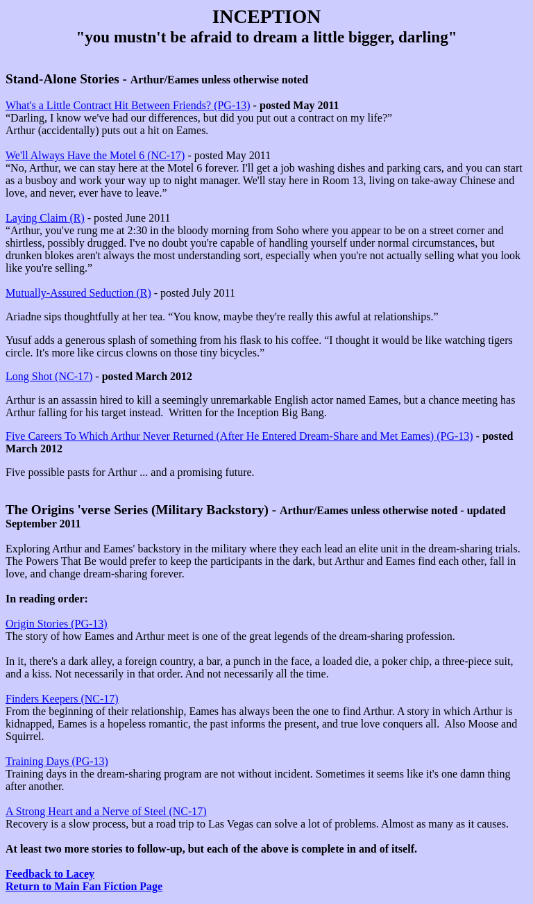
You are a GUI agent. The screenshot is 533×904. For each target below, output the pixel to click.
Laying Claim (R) (45, 218)
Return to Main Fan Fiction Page (84, 886)
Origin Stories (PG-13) (57, 624)
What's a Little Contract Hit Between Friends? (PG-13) (128, 105)
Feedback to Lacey (50, 874)
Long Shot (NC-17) (49, 376)
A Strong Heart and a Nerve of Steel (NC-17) (106, 811)
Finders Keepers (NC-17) (62, 699)
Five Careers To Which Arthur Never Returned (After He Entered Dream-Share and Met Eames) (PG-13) (239, 436)
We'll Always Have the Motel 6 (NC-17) (95, 155)
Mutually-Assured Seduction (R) (78, 293)
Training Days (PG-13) (57, 761)
